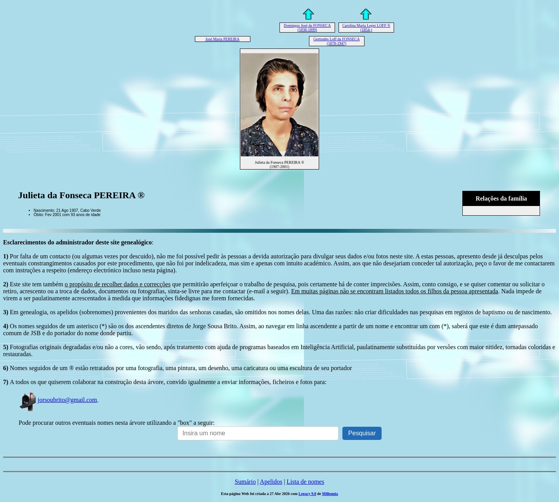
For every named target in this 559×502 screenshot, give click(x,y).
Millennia (330, 494)
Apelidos (271, 481)
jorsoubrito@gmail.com (58, 399)
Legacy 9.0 (307, 494)
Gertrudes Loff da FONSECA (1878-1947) (336, 41)
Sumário (245, 481)
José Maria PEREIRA (222, 39)
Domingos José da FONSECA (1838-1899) (307, 27)
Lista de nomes (305, 481)
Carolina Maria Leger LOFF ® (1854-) (366, 27)
